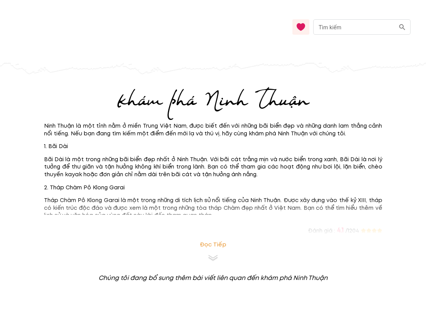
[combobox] (362, 27)
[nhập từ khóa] (354, 27)
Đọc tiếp (213, 244)
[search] (402, 27)
